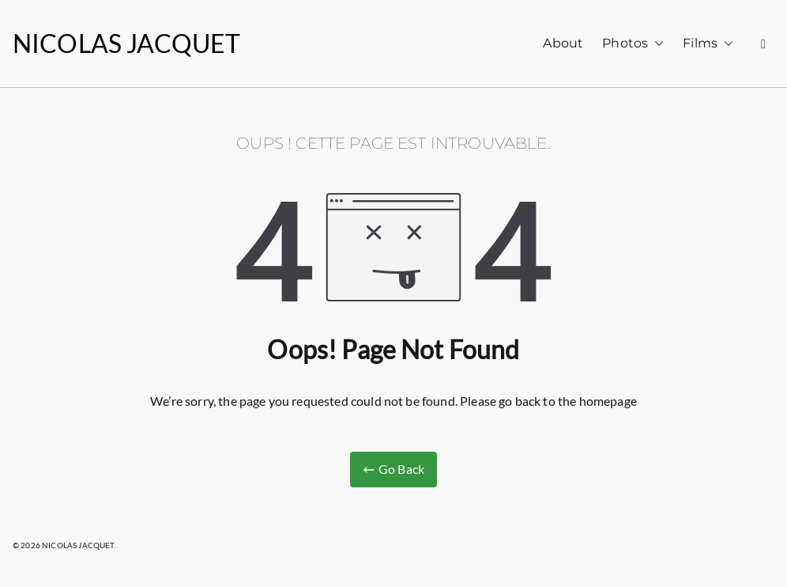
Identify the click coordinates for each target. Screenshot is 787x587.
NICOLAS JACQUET (126, 43)
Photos (633, 43)
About (563, 43)
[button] (656, 43)
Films (708, 43)
